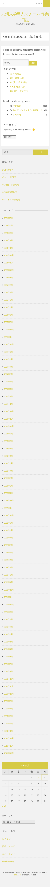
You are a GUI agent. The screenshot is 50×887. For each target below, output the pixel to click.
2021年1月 (8, 671)
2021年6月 (8, 634)
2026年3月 (8, 233)
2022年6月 (8, 545)
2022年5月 (8, 552)
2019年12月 (9, 738)
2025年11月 (9, 262)
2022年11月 (9, 508)
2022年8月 (8, 530)
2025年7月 (8, 284)
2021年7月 (8, 626)
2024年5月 (8, 381)
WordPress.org (8, 861)
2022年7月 (8, 537)
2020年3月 (8, 716)
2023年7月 (8, 448)
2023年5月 (8, 463)
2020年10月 (9, 693)
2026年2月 (8, 240)
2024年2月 (8, 396)
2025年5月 (8, 299)
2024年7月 (8, 366)
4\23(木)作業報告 (17, 86)
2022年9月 (8, 522)
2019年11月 (9, 745)
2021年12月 (9, 589)
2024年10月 (9, 344)
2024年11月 (9, 337)
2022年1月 (8, 582)
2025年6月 (8, 292)
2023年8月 (8, 441)
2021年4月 (8, 649)
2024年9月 (8, 351)
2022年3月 (8, 567)
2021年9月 (8, 612)
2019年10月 (9, 753)
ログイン (6, 838)
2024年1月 (8, 403)
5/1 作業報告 (15, 73)
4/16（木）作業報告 (19, 90)
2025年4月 (8, 307)
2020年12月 (9, 678)
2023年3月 (8, 478)
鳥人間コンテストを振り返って (28, 110)
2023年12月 (9, 411)
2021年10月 (9, 604)
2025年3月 (8, 314)
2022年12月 (9, 500)
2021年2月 (8, 664)
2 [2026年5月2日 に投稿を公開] (38, 777)
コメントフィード (10, 853)
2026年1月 (8, 247)
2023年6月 (8, 455)
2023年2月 (8, 485)
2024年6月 (8, 374)
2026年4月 (8, 225)
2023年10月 (9, 426)
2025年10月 (9, 270)
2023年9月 (8, 433)
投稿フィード (8, 846)
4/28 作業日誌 (17, 78)
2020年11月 (9, 686)
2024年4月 (8, 389)
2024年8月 (8, 359)
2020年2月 (8, 723)
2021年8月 (8, 619)
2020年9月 (8, 701)
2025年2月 (8, 322)
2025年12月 (9, 255)
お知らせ (17, 114)
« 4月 (4, 806)
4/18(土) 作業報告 (18, 82)
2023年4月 (8, 470)
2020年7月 (8, 708)
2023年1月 (8, 493)
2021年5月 (8, 641)
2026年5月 (8, 218)
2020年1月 (8, 730)
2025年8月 (8, 277)
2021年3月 (8, 656)
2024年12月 (9, 329)
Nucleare (17, 875)
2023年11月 (9, 418)
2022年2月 (8, 574)
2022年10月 (9, 515)
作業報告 (17, 105)
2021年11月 (9, 597)
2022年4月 (8, 559)
